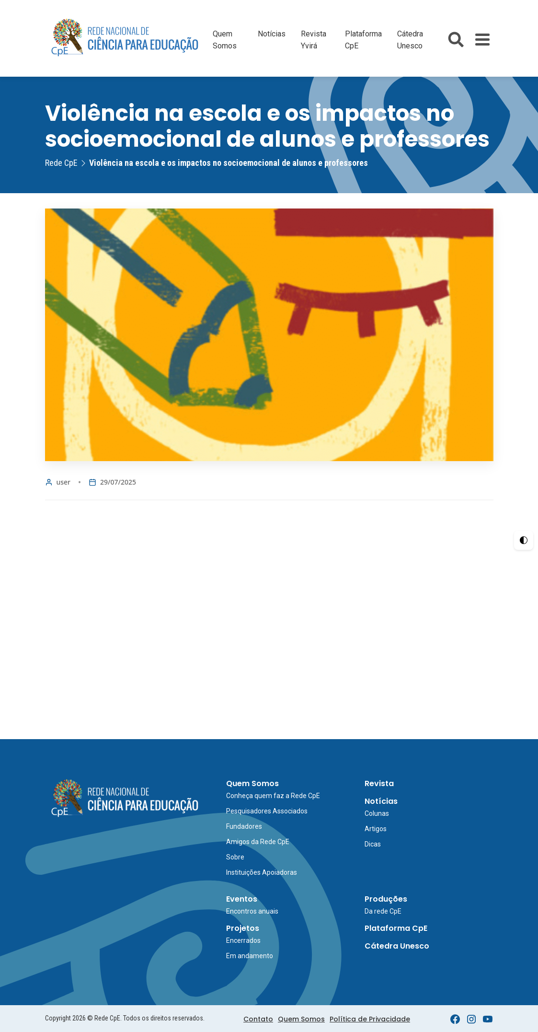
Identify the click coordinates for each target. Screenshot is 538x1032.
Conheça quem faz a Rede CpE (273, 796)
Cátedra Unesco (397, 945)
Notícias (272, 33)
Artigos (376, 829)
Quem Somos (252, 783)
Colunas (377, 813)
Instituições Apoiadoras (261, 872)
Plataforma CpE (396, 928)
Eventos (241, 898)
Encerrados (243, 940)
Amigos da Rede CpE (257, 842)
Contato (258, 1019)
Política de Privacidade (370, 1019)
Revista (379, 783)
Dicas (373, 844)
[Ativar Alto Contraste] (523, 540)
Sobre (235, 857)
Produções (386, 898)
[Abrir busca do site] (456, 39)
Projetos (242, 928)
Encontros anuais (252, 911)
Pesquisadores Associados (267, 811)
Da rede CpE (383, 911)
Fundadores (244, 826)
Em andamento (249, 956)
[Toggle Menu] (482, 39)
